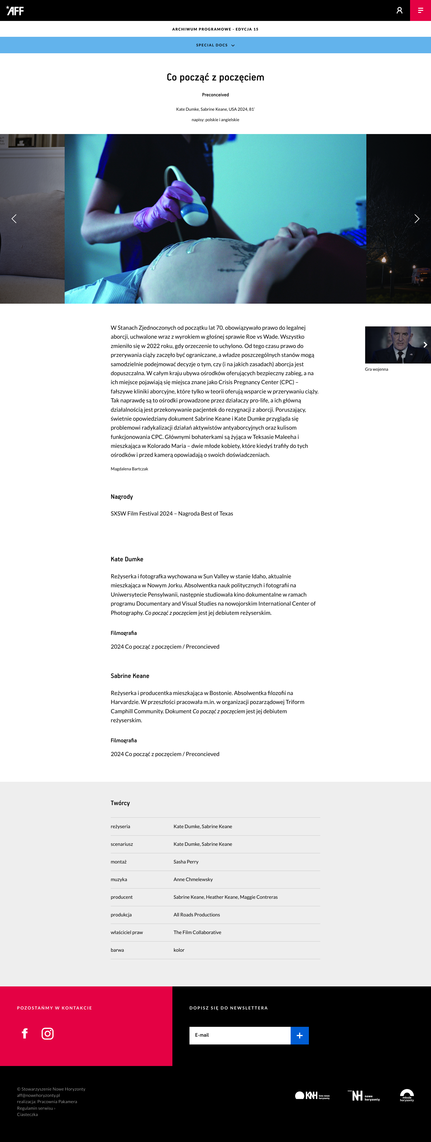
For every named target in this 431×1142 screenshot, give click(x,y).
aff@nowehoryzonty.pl (38, 1095)
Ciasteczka (27, 1114)
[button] (417, 218)
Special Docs (212, 45)
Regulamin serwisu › (36, 1108)
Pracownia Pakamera (57, 1101)
